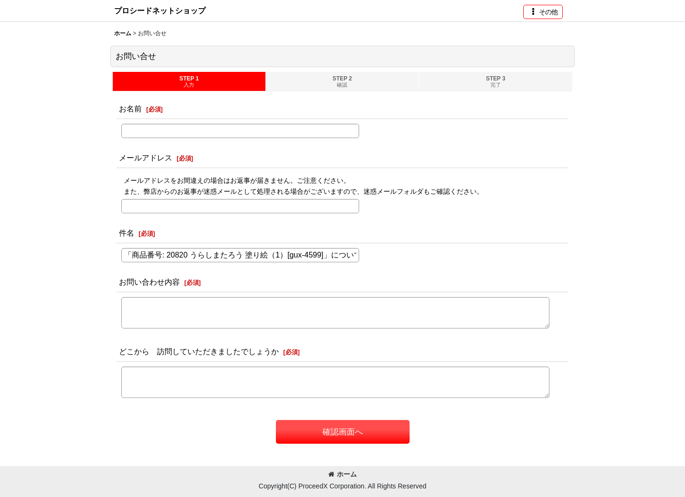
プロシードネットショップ (160, 10)
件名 (126, 233)
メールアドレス (145, 157)
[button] (543, 12)
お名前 (130, 108)
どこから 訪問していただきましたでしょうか (199, 351)
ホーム (342, 474)
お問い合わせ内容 (149, 282)
